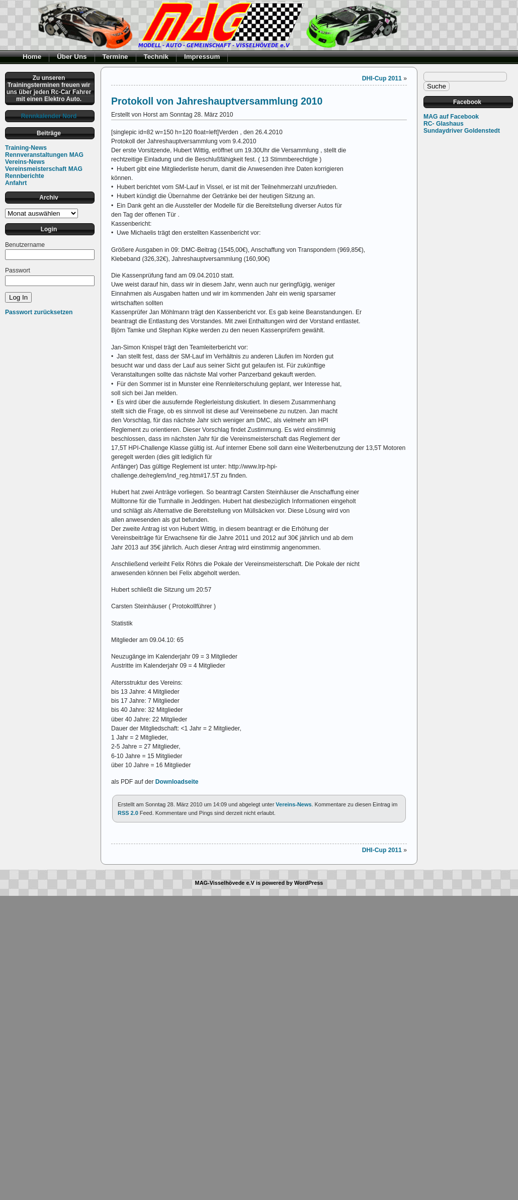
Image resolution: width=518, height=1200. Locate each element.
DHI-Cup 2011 (382, 78)
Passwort (17, 270)
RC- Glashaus (443, 123)
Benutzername (25, 244)
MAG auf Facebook (451, 116)
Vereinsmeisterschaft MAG (43, 168)
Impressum (202, 56)
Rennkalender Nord (49, 116)
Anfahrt (16, 183)
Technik (156, 56)
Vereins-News (25, 161)
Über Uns (72, 56)
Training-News (26, 147)
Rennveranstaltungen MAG (44, 154)
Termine (115, 56)
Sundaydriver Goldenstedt (461, 130)
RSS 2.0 (128, 813)
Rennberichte (24, 175)
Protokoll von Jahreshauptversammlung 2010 (216, 101)
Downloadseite (175, 781)
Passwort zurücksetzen (38, 312)
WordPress (308, 883)
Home (32, 56)
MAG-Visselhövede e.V (224, 883)
